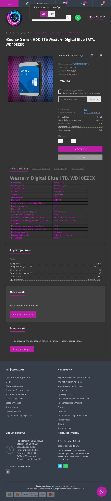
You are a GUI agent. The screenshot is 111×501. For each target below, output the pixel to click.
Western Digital (81, 64)
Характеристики (41, 168)
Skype (60, 466)
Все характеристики (92, 111)
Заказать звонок (96, 19)
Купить (94, 99)
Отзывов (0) (60, 168)
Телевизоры (64, 419)
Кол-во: (62, 136)
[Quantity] (67, 141)
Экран (61, 424)
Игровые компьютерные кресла (74, 377)
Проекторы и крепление (70, 402)
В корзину (80, 148)
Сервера (62, 407)
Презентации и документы (19, 377)
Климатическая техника (70, 381)
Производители (13, 411)
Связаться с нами (14, 398)
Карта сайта (12, 407)
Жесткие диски (19, 33)
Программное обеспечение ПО (73, 398)
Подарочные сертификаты (19, 415)
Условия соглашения (16, 394)
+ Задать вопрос (22, 349)
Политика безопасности (17, 390)
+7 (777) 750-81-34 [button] (69, 441)
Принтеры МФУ (65, 394)
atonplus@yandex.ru (68, 445)
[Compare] (100, 55)
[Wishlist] (91, 55)
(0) (81, 55)
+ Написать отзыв (23, 314)
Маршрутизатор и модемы (71, 386)
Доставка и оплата (15, 386)
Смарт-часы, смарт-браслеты (72, 415)
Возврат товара (13, 402)
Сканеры (62, 411)
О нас (8, 381)
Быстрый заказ (80, 157)
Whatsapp (65, 466)
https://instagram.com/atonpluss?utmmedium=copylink (8, 472)
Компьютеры (64, 428)
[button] (96, 16)
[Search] (68, 18)
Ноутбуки (62, 390)
